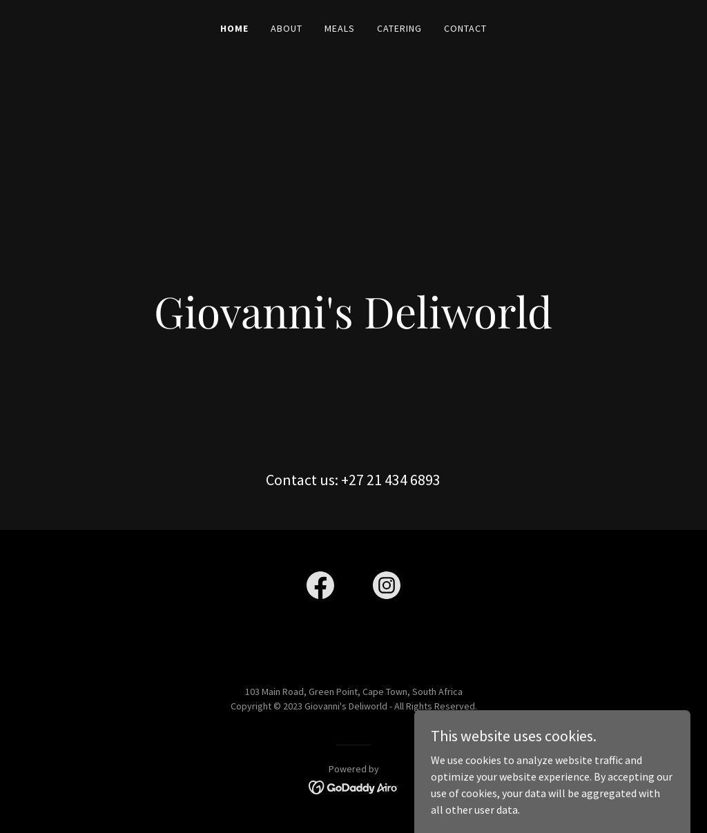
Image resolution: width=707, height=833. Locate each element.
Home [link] (234, 28)
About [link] (286, 28)
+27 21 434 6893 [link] (390, 479)
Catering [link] (399, 28)
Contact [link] (465, 28)
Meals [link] (340, 28)
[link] (320, 588)
